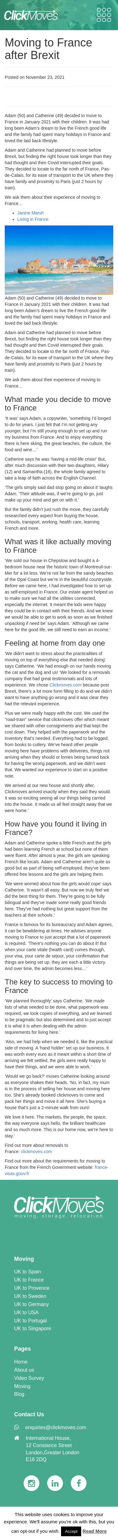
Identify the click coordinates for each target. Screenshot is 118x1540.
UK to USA (26, 1312)
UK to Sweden (30, 1296)
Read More (94, 1531)
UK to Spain (27, 1271)
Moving (22, 1386)
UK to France (29, 1279)
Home (21, 1361)
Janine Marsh (30, 212)
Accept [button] (71, 1531)
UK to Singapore (32, 1328)
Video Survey (29, 1378)
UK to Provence (31, 1288)
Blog (19, 1394)
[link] (59, 1207)
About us (24, 1370)
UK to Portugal (30, 1320)
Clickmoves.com (65, 684)
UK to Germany (31, 1304)
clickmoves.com (36, 1151)
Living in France (32, 219)
